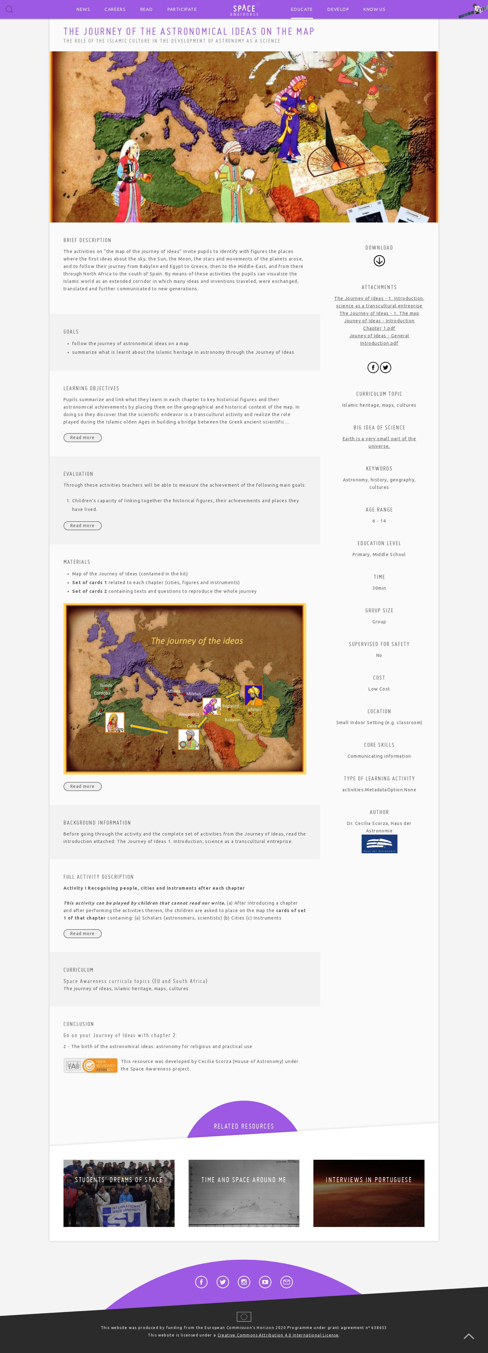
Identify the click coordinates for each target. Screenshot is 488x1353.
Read (146, 9)
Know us (375, 9)
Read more (82, 437)
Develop (338, 9)
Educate (302, 9)
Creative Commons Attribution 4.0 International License (278, 1335)
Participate (182, 9)
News (83, 9)
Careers (115, 9)
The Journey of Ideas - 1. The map (379, 313)
